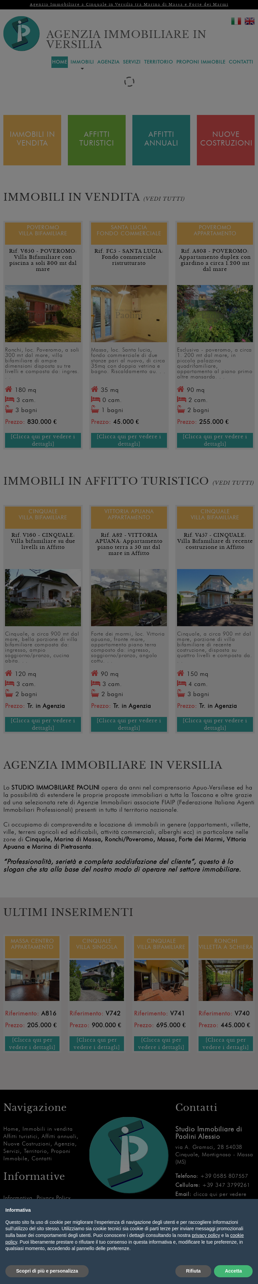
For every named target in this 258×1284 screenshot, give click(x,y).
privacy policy (206, 1235)
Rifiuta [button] (193, 1271)
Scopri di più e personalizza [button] (47, 1271)
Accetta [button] (233, 1271)
